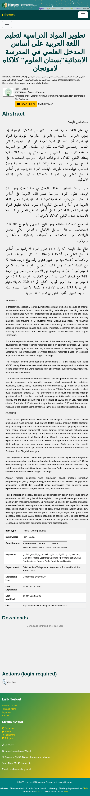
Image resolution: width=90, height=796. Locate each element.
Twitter (6, 731)
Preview (49, 104)
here (66, 791)
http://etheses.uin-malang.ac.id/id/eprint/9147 (45, 605)
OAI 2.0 (40, 791)
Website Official (9, 705)
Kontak (5, 715)
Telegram (8, 738)
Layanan (6, 712)
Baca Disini (26, 104)
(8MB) (29, 104)
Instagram (8, 735)
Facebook (8, 728)
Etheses (8, 15)
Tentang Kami (9, 709)
